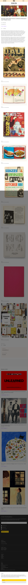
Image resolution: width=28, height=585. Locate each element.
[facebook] (1, 28)
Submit (2, 563)
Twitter (2, 557)
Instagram (2, 554)
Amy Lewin (4, 22)
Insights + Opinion (3, 547)
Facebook (2, 556)
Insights (2, 568)
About (2, 562)
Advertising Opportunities (4, 567)
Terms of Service (3, 566)
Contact (2, 564)
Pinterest (2, 558)
